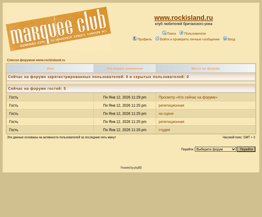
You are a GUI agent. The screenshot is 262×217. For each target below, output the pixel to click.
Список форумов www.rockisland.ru (36, 60)
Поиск (169, 33)
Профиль (142, 39)
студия (164, 130)
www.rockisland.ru (183, 17)
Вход (229, 39)
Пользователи (193, 33)
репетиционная (171, 105)
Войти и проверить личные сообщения (188, 39)
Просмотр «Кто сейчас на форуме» (188, 97)
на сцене (166, 114)
